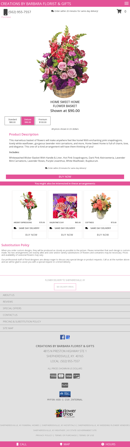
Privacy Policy (44, 435)
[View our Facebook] (62, 338)
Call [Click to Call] (22, 444)
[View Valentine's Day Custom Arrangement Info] (65, 206)
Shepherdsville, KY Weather (49, 430)
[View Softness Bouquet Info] (101, 206)
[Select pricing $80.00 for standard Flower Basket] (12, 121)
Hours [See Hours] (108, 444)
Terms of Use (86, 435)
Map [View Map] (65, 444)
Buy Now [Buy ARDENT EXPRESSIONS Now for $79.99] (31, 234)
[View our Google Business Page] (67, 338)
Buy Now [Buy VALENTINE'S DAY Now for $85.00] (67, 234)
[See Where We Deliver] (65, 286)
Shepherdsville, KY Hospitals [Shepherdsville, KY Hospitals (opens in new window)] (59, 425)
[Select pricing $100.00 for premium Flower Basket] (42, 121)
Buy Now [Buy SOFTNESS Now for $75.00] (103, 234)
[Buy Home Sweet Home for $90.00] (65, 177)
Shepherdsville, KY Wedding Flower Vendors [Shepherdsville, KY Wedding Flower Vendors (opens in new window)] (104, 425)
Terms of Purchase (66, 435)
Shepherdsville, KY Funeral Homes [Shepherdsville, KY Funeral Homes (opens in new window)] (20, 425)
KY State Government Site (82, 430)
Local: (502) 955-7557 (65, 361)
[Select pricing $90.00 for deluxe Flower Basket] (27, 121)
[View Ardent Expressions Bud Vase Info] (29, 206)
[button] (121, 12)
